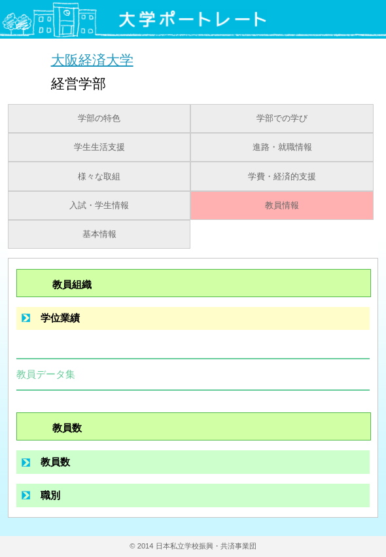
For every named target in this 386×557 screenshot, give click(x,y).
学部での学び (281, 118)
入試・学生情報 (99, 205)
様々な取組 (99, 176)
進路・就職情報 (282, 147)
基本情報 (99, 234)
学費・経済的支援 (282, 176)
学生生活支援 (99, 147)
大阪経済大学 (92, 59)
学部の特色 (99, 118)
